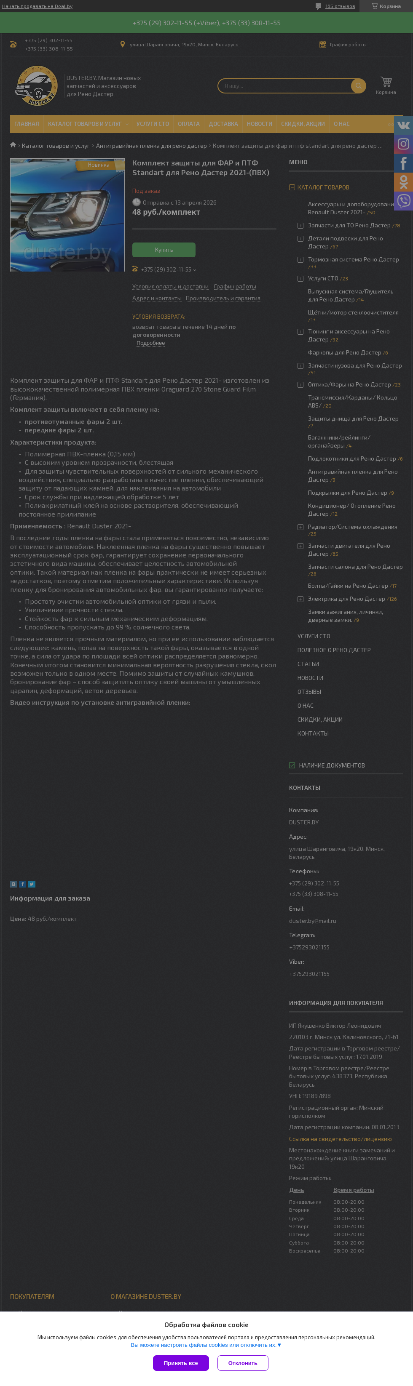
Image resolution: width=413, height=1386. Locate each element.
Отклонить (242, 1363)
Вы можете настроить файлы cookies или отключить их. (203, 1345)
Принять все (181, 1363)
